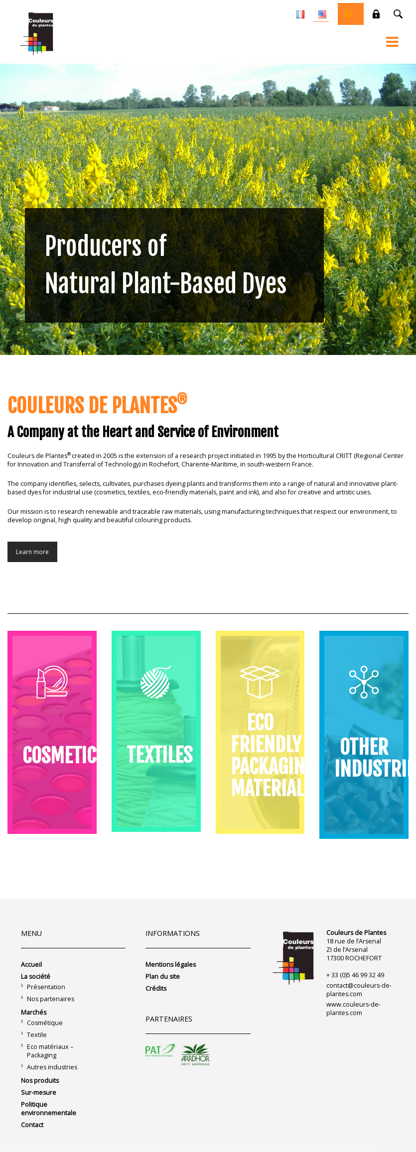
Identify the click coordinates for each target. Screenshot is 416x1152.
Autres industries (52, 1067)
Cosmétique (45, 1023)
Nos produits (40, 1080)
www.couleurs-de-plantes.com (353, 1008)
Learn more (32, 552)
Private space (376, 13)
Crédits (155, 988)
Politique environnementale (48, 1108)
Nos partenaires (50, 999)
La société (35, 976)
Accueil (31, 964)
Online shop (348, 13)
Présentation (46, 987)
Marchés (33, 1012)
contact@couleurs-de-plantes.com (359, 989)
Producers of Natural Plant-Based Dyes (166, 265)
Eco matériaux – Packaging (50, 1050)
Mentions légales (170, 964)
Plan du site (162, 976)
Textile (37, 1035)
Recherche (398, 13)
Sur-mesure (38, 1092)
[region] (208, 209)
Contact (32, 1125)
